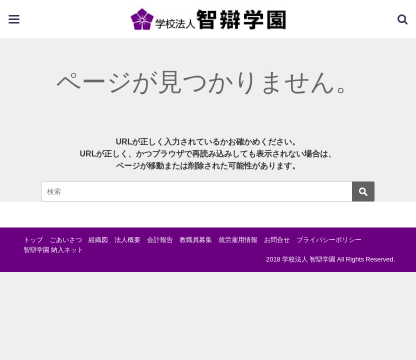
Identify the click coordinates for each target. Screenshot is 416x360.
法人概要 (127, 239)
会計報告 (160, 239)
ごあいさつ (66, 239)
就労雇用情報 (238, 239)
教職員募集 (196, 239)
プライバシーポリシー (329, 239)
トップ (33, 239)
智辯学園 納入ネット (54, 249)
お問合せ (277, 239)
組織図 (98, 239)
